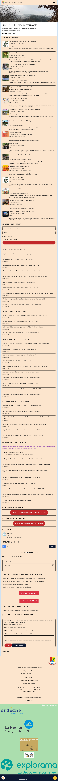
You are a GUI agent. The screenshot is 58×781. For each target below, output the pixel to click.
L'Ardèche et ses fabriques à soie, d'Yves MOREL (16, 500)
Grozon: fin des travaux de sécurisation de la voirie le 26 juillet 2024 (21, 389)
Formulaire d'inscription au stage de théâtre (15, 584)
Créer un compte (5, 239)
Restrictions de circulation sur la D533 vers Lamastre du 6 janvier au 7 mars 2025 (25, 366)
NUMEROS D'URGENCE (29, 593)
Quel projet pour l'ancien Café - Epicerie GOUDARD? (17, 360)
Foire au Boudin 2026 (15, 189)
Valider (29, 243)
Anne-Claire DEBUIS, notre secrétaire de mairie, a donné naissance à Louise (24, 276)
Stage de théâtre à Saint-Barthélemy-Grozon (22, 87)
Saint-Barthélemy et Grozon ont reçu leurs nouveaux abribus (20, 383)
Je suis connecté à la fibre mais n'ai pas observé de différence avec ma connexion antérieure (27, 633)
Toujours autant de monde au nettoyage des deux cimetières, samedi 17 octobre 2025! (27, 293)
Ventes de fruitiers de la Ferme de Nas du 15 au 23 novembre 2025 (21, 405)
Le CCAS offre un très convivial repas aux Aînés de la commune (20, 332)
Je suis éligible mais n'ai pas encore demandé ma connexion (20, 630)
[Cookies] (3, 778)
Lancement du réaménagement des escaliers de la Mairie (19, 349)
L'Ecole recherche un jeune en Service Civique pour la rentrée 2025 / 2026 (24, 424)
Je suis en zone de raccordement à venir (15, 627)
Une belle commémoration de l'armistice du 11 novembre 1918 (20, 287)
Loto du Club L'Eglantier (16, 177)
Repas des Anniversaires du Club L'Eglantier (22, 121)
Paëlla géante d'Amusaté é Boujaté (19, 166)
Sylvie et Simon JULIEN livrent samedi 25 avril (22, 64)
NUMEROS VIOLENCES (29, 601)
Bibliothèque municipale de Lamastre (14, 451)
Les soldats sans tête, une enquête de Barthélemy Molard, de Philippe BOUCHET (26, 464)
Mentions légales (23, 779)
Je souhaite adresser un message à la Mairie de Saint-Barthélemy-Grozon (23, 578)
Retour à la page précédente (8, 33)
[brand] (12, 2)
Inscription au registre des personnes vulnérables (16, 587)
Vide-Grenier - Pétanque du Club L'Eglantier (22, 75)
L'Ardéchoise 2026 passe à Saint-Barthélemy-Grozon (24, 109)
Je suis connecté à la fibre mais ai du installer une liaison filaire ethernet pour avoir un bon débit (28, 640)
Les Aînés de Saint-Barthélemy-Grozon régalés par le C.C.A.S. (20, 321)
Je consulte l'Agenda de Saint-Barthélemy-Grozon (29, 512)
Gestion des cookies (34, 779)
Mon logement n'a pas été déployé (14, 624)
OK (52, 546)
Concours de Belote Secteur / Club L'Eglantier (22, 41)
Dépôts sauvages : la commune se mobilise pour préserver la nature (22, 254)
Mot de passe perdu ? (14, 239)
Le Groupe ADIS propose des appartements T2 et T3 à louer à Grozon (22, 327)
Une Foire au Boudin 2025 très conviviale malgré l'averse (18, 282)
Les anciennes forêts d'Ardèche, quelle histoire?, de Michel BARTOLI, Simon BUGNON (27, 494)
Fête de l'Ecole (13, 143)
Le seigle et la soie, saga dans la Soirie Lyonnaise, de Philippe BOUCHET (23, 489)
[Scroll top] (55, 778)
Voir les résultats (19, 645)
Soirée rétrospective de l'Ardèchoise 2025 (21, 211)
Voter (8, 645)
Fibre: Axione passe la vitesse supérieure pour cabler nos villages (21, 377)
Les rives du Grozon (29, 562)
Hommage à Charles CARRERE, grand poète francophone (19, 483)
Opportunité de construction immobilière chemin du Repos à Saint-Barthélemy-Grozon (27, 430)
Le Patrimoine (29, 569)
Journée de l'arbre (14, 53)
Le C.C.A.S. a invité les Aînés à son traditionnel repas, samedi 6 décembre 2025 (25, 315)
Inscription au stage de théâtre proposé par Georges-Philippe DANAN (23, 581)
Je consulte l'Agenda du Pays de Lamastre (29, 523)
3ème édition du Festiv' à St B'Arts (19, 98)
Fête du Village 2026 (15, 132)
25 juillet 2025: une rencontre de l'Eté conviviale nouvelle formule (21, 304)
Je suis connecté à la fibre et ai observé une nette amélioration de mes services (25, 637)
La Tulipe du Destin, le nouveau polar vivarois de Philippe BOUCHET (22, 459)
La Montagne (29, 565)
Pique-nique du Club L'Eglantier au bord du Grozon (23, 155)
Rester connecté (8, 236)
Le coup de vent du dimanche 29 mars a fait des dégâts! (18, 259)
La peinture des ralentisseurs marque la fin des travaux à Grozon (21, 372)
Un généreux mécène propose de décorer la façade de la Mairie (20, 265)
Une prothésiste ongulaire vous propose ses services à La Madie (21, 411)
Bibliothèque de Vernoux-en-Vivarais (14, 452)
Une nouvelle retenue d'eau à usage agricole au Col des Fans (20, 355)
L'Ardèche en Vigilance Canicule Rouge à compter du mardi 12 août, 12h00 (24, 299)
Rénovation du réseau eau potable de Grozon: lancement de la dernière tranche (25, 343)
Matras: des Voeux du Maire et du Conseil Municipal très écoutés (21, 271)
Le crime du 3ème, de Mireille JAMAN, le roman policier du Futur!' (21, 477)
